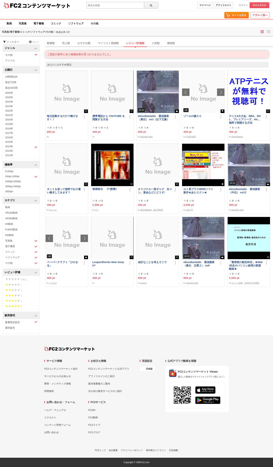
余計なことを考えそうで (152, 262)
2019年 (9, 124)
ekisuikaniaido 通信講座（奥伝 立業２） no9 (198, 264)
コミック (56, 23)
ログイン (243, 5)
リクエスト (50, 417)
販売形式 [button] (21, 315)
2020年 (9, 119)
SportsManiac (237, 137)
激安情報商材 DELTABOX (151, 210)
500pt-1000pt (21, 176)
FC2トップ (100, 450)
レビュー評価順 (135, 43)
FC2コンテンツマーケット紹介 (61, 368)
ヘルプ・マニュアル (55, 410)
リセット (34, 42)
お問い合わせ (51, 432)
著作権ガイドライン (156, 450)
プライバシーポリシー (132, 450)
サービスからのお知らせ (57, 376)
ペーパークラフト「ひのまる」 (62, 264)
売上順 (66, 43)
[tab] (159, 43)
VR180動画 (11, 212)
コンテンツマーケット (46, 5)
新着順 (51, 43)
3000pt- (9, 191)
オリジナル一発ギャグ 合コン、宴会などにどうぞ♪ (155, 191)
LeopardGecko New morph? (108, 264)
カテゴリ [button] (21, 200)
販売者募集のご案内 (99, 383)
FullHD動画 (11, 229)
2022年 (9, 110)
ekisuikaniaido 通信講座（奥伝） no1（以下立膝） (153, 118)
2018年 (9, 128)
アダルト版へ (260, 15)
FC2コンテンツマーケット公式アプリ (108, 368)
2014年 (21, 147)
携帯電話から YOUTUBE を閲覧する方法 (108, 118)
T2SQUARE (191, 137)
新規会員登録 (259, 5)
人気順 (156, 43)
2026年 (9, 92)
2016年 (9, 137)
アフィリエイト (223, 5)
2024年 (9, 101)
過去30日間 (11, 87)
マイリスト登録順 (108, 43)
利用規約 (49, 391)
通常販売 (10, 327)
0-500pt (9, 171)
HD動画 (9, 235)
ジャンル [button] (21, 48)
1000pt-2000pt (13, 181)
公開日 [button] (21, 70)
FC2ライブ (94, 424)
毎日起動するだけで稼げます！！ (62, 118)
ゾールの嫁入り (192, 116)
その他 (94, 23)
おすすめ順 (83, 43)
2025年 (9, 97)
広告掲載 (173, 450)
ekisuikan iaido (146, 137)
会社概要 (113, 450)
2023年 (9, 106)
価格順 (171, 43)
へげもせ (53, 283)
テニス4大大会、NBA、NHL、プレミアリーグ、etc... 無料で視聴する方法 (245, 119)
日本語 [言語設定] (149, 369)
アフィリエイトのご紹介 (101, 376)
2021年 (9, 115)
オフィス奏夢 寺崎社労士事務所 (245, 283)
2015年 (9, 142)
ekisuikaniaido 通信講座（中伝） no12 (244, 191)
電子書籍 (38, 23)
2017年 (9, 133)
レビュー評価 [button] (21, 272)
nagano (143, 283)
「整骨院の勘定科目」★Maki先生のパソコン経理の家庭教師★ (246, 265)
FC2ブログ (94, 432)
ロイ (97, 210)
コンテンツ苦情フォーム (57, 424)
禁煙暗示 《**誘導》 (105, 189)
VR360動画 (11, 218)
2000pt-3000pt (13, 186)
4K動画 (9, 224)
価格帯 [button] (21, 165)
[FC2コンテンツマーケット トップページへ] (69, 348)
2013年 (9, 150)
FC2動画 (93, 417)
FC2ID (91, 410)
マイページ (205, 5)
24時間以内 (11, 76)
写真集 (23, 23)
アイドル (10, 60)
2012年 (9, 155)
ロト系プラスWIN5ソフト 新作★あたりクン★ (199, 191)
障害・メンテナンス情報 (57, 383)
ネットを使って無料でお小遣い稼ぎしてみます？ (64, 191)
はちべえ (53, 210)
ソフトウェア (76, 23)
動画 (9, 23)
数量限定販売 (21, 322)
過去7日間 (10, 82)
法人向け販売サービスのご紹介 (105, 391)
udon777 (189, 210)
